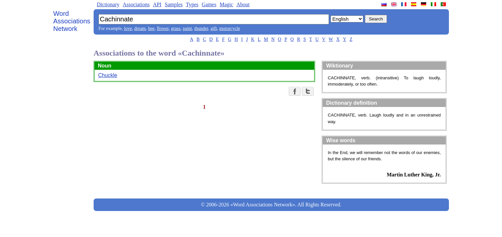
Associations (136, 4)
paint (187, 28)
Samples (174, 4)
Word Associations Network (71, 21)
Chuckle (107, 75)
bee (151, 28)
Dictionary (108, 4)
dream (140, 28)
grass (176, 28)
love (128, 28)
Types (192, 4)
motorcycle (229, 28)
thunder (201, 28)
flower (163, 28)
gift (214, 28)
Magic (226, 4)
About (243, 4)
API (157, 4)
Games (209, 4)
